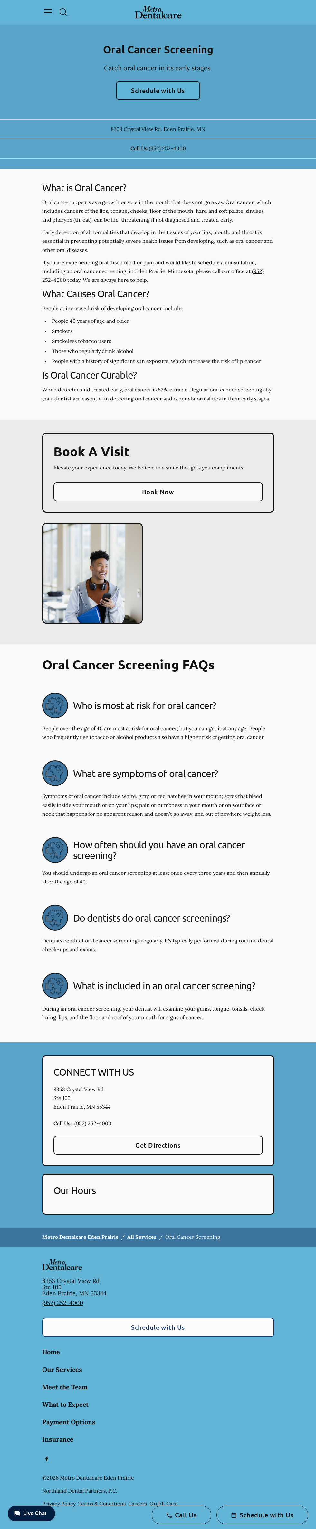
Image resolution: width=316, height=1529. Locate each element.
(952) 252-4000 (167, 148)
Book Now (158, 492)
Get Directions (158, 1145)
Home (51, 1352)
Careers (137, 1503)
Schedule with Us (158, 90)
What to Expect (65, 1404)
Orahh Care (163, 1503)
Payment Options (68, 1422)
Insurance (57, 1439)
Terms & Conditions (102, 1503)
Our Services (62, 1370)
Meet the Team (65, 1387)
